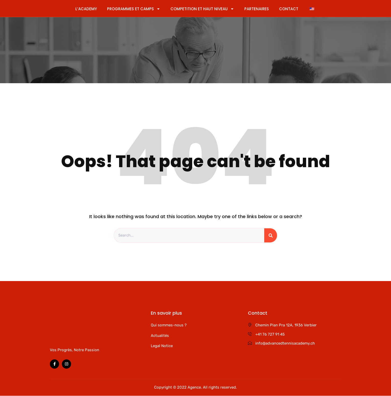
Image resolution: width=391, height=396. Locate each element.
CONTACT (288, 9)
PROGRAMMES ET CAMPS (133, 9)
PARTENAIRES (256, 9)
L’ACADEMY (86, 9)
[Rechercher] (270, 235)
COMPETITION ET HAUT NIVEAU (202, 9)
